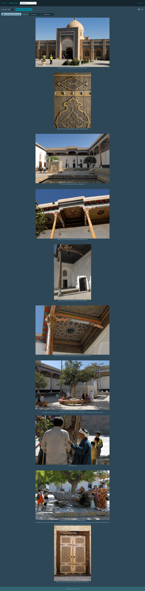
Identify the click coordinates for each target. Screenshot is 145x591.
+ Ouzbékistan (47, 14)
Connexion (140, 3)
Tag (9, 9)
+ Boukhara (34, 14)
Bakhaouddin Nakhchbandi (23, 9)
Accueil (4, 9)
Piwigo (74, 589)
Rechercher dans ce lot (12, 14)
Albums (4, 3)
